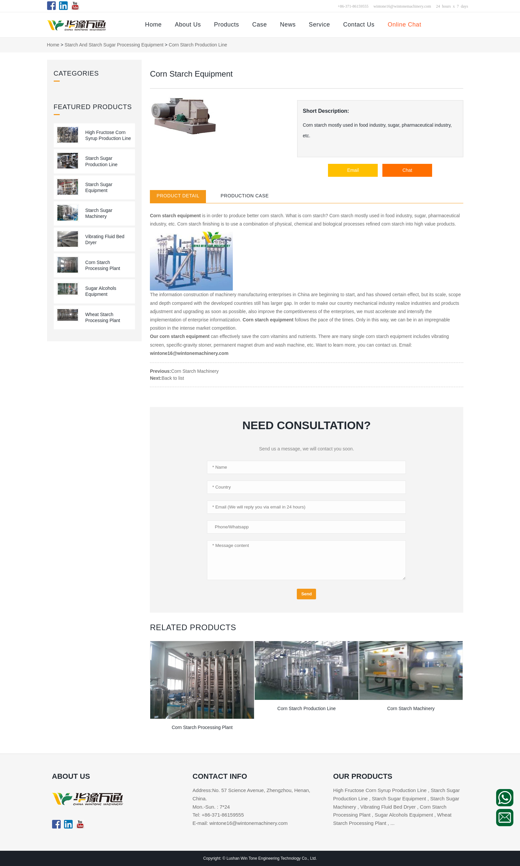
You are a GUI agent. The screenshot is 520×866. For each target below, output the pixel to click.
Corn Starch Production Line (198, 44)
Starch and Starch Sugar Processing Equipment (114, 44)
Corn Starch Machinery (195, 371)
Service (319, 24)
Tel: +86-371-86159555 (218, 815)
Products (226, 24)
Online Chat (404, 24)
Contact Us (359, 24)
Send (306, 593)
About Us (188, 24)
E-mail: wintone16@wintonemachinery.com (240, 823)
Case (259, 24)
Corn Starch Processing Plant (202, 727)
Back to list (173, 378)
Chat (407, 170)
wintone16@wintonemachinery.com (402, 6)
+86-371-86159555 (353, 6)
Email (353, 170)
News (287, 24)
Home (153, 24)
